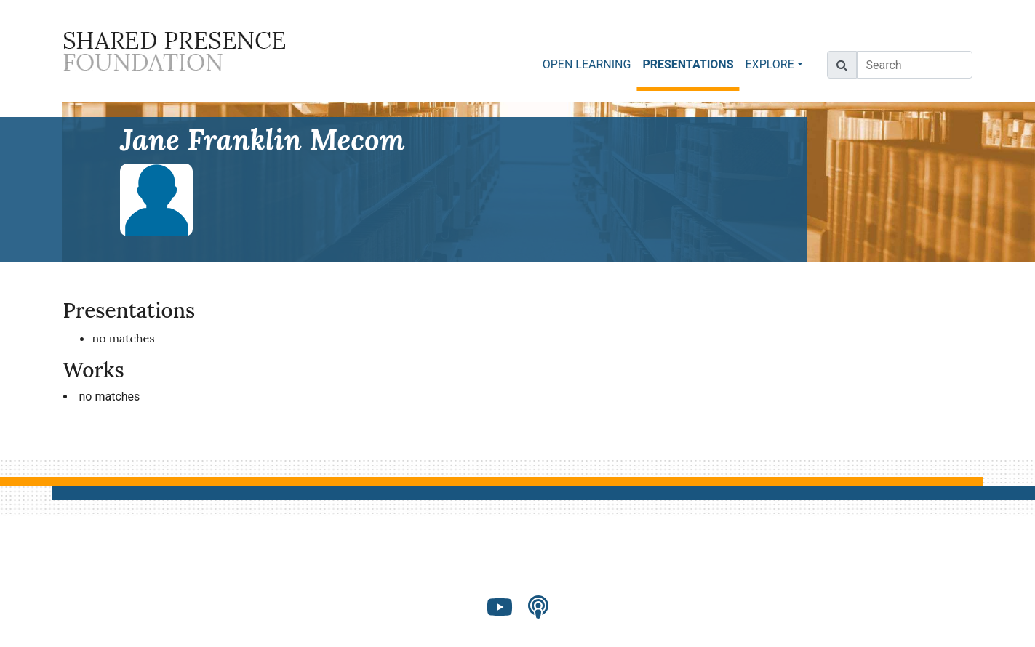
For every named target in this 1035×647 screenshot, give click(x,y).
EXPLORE (770, 64)
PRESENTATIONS (690, 63)
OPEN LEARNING (587, 64)
